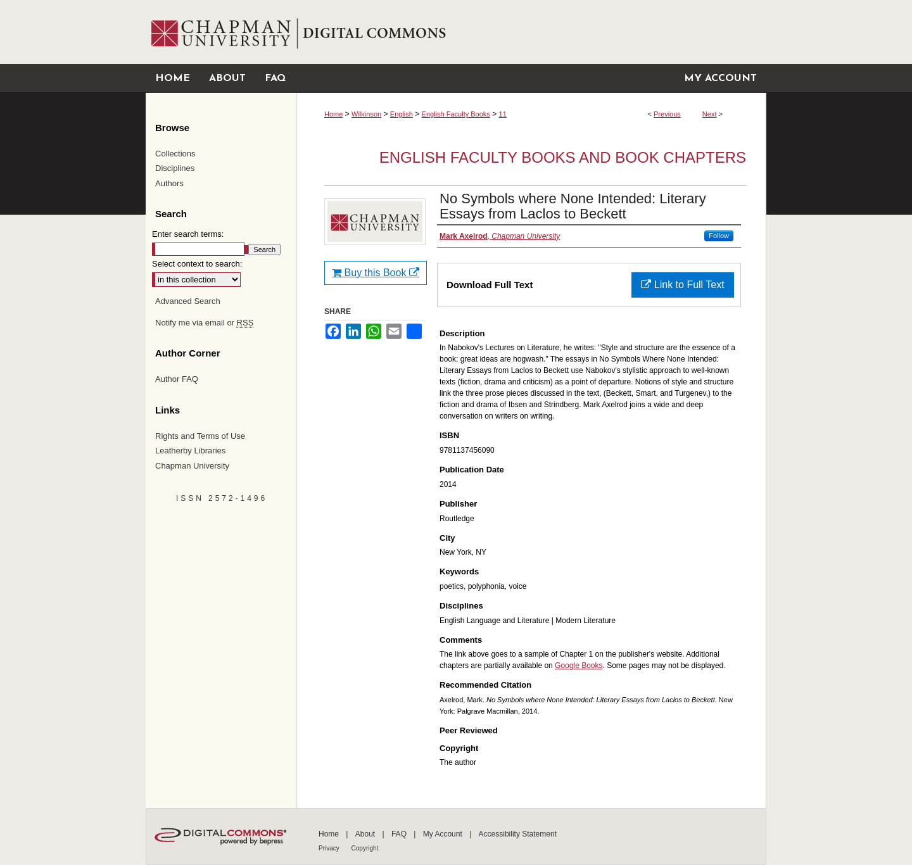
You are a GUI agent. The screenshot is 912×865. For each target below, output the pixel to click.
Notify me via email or (204, 323)
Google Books (578, 665)
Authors (169, 183)
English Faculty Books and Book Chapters (562, 157)
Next (709, 114)
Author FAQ (176, 379)
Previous (667, 114)
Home (333, 114)
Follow (719, 235)
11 (503, 114)
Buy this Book (375, 272)
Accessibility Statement (518, 834)
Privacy (330, 848)
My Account (443, 834)
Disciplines (174, 168)
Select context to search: (197, 263)
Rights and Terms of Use (200, 436)
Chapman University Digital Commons (531, 32)
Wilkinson (366, 114)
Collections (175, 153)
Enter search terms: (188, 234)
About (366, 834)
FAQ (399, 834)
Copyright (365, 848)
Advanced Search (187, 301)
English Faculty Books (456, 114)
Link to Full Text (682, 284)
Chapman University (192, 465)
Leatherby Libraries (190, 450)
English (401, 114)
